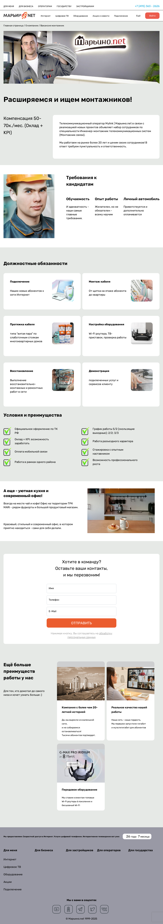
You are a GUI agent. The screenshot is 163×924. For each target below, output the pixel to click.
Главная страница (13, 25)
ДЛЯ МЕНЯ (9, 6)
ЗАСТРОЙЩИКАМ (85, 6)
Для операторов (109, 850)
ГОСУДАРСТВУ (64, 6)
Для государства (140, 850)
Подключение (121, 16)
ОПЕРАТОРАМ (45, 6)
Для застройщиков (79, 850)
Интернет (46, 16)
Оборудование (80, 16)
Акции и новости (101, 16)
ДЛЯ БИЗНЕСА (26, 6)
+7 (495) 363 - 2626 (147, 6)
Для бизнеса (44, 850)
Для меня (10, 850)
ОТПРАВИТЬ (81, 623)
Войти (152, 16)
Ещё (138, 16)
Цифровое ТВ (62, 16)
